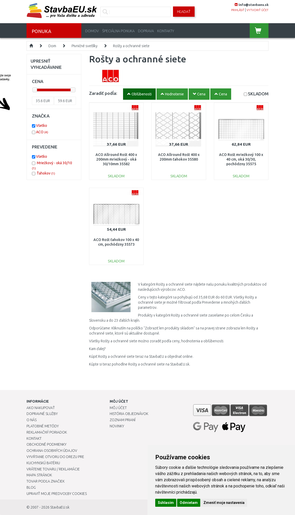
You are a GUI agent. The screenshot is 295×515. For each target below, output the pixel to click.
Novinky (117, 426)
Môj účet (118, 408)
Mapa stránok (39, 475)
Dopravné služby (42, 414)
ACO (42, 132)
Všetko (41, 125)
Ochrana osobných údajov (52, 450)
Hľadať (183, 12)
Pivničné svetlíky (85, 46)
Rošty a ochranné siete (131, 46)
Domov (92, 31)
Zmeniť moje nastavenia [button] (224, 503)
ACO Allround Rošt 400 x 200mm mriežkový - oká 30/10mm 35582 (116, 159)
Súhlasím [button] (166, 503)
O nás (32, 420)
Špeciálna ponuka (118, 31)
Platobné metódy (43, 426)
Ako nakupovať (41, 408)
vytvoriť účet (257, 10)
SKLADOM (258, 93)
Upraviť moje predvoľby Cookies (57, 494)
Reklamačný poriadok (47, 432)
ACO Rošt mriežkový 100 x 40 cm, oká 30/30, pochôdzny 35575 (241, 159)
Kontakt (34, 438)
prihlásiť (237, 10)
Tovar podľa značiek (46, 481)
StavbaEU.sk (60, 507)
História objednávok (129, 414)
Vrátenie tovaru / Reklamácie (53, 469)
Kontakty (165, 31)
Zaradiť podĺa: (103, 93)
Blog (31, 487)
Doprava (146, 31)
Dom (52, 46)
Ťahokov (46, 173)
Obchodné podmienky (46, 444)
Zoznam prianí (122, 420)
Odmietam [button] (189, 503)
